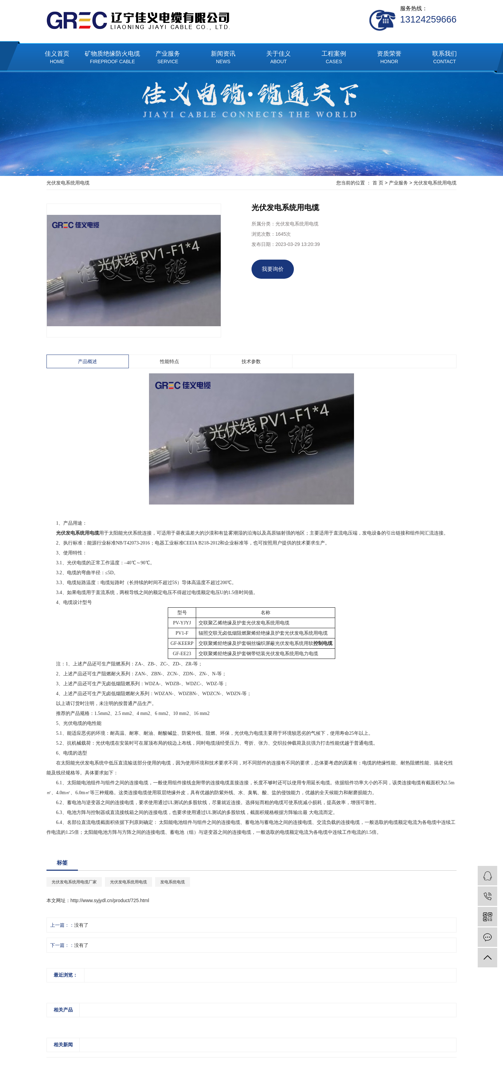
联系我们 (444, 58)
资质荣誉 (389, 58)
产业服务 (167, 58)
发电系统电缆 (172, 882)
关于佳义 (278, 58)
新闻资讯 (223, 58)
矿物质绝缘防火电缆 (112, 58)
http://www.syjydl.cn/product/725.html (109, 900)
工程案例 (334, 58)
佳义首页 (57, 58)
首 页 (377, 182)
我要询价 (273, 269)
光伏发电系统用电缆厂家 (74, 882)
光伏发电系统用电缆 (435, 182)
